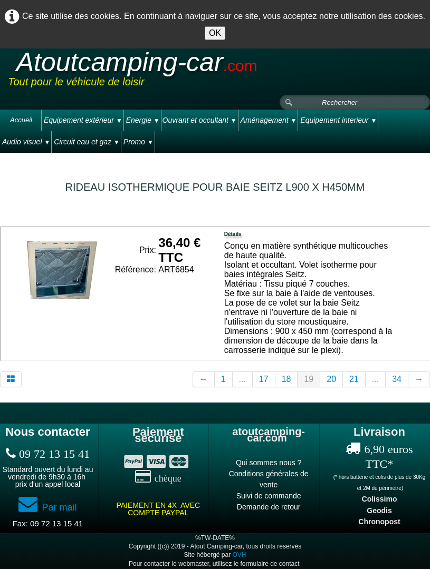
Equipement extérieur (83, 120)
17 (264, 379)
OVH (239, 554)
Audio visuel (26, 142)
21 (354, 379)
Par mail (47, 507)
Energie (143, 120)
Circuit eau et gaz (87, 142)
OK (215, 32)
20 (331, 379)
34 (397, 379)
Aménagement (269, 120)
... (242, 379)
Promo (138, 142)
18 (286, 379)
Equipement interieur (338, 120)
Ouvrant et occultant (200, 120)
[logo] (208, 72)
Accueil (21, 120)
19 (308, 379)
